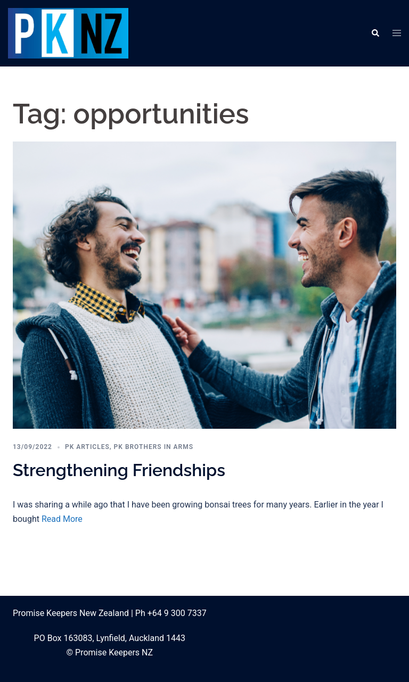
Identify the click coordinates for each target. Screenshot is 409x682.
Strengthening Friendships (119, 470)
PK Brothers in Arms (153, 447)
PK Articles (87, 447)
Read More (62, 519)
